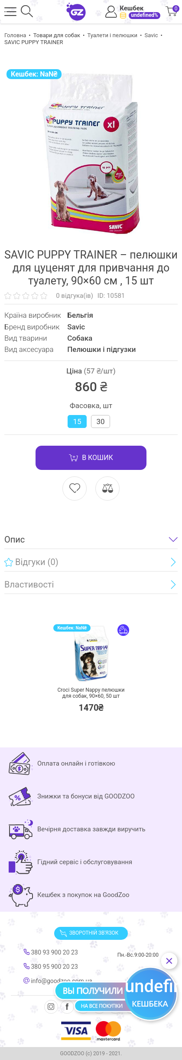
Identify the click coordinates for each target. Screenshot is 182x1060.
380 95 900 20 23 (50, 966)
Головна (15, 35)
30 (100, 421)
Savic (151, 35)
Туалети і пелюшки (112, 35)
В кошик (91, 457)
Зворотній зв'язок (88, 933)
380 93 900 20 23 (50, 952)
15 (77, 421)
